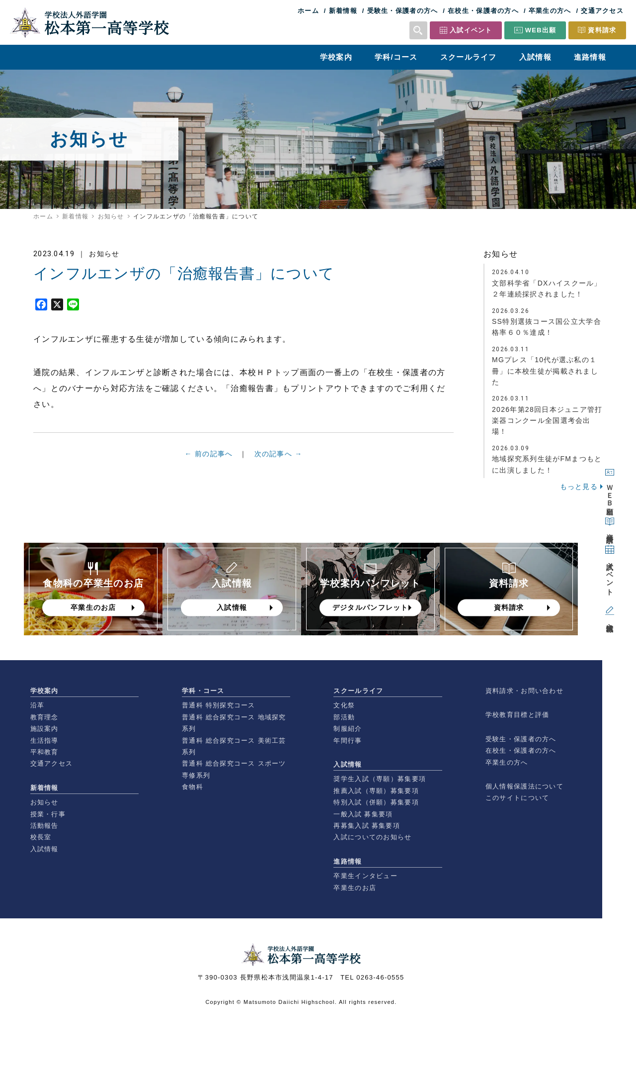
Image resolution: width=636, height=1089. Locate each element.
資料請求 (602, 30)
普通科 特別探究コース (218, 705)
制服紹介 (347, 728)
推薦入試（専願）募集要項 (375, 790)
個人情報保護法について (524, 786)
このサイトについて (517, 797)
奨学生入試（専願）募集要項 (379, 779)
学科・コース (203, 690)
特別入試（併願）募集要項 (375, 802)
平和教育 (44, 752)
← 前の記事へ (209, 462)
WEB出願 (540, 30)
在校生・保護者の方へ (483, 10)
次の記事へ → (278, 467)
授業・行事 (48, 814)
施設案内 (44, 728)
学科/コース (396, 57)
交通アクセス (602, 10)
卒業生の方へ (550, 10)
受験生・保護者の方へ (402, 10)
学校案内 (336, 57)
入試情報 (535, 57)
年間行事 (347, 740)
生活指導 (44, 740)
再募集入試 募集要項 (366, 825)
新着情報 (343, 10)
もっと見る (579, 492)
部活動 (344, 717)
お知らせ (111, 216)
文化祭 (344, 705)
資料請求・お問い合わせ (524, 690)
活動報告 (44, 825)
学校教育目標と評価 (517, 714)
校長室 (41, 837)
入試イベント (471, 30)
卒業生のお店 (354, 887)
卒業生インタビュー (365, 876)
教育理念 (44, 717)
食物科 (192, 787)
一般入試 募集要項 (363, 814)
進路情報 (590, 57)
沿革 (37, 705)
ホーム (308, 10)
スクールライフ (468, 57)
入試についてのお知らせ (372, 837)
